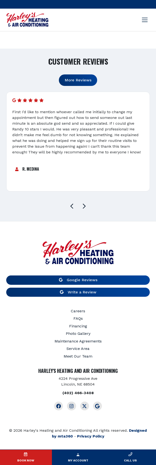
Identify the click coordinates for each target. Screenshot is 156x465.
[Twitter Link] (84, 406)
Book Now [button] (25, 460)
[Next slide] (84, 206)
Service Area (78, 348)
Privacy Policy (90, 436)
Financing (78, 326)
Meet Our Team (78, 356)
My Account (78, 460)
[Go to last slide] (72, 206)
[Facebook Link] (58, 406)
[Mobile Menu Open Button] (145, 20)
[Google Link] (97, 406)
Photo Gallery (78, 333)
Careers (78, 311)
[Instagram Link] (71, 406)
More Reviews (78, 80)
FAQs (78, 318)
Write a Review (78, 292)
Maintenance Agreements (78, 341)
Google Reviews (78, 280)
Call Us (130, 460)
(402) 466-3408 (78, 393)
